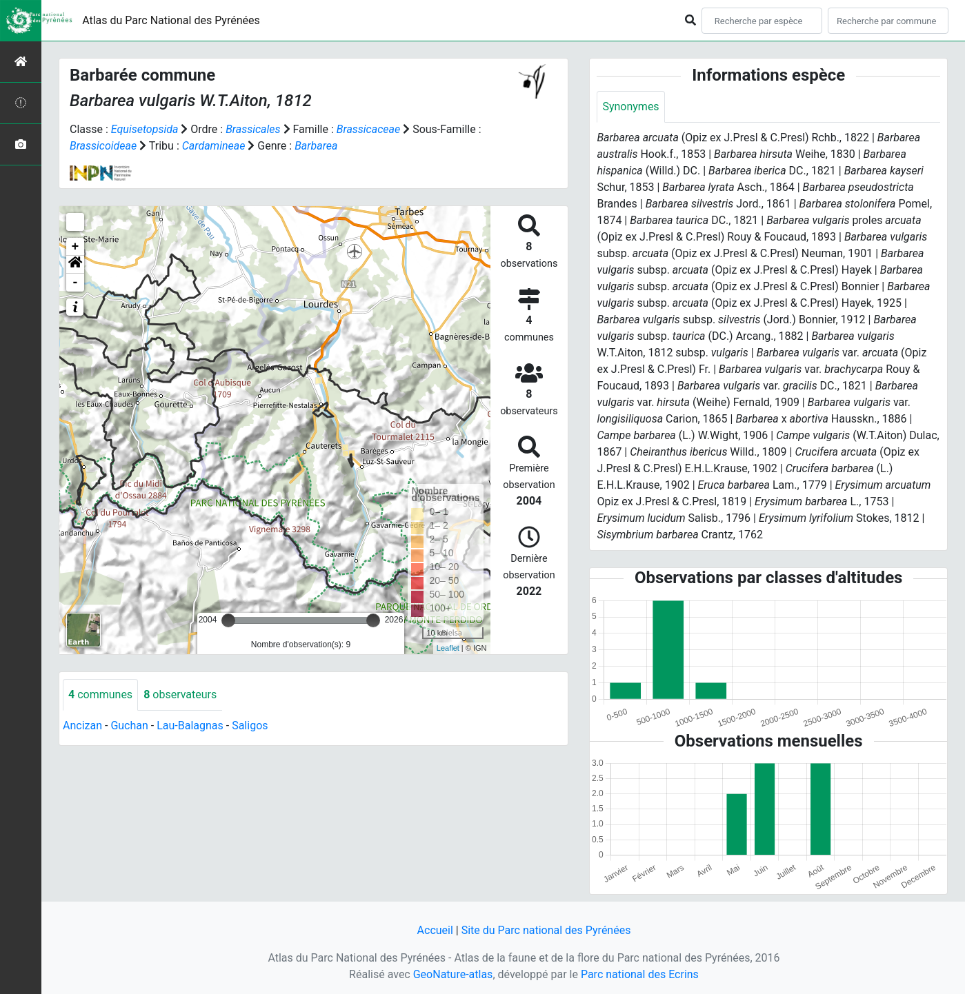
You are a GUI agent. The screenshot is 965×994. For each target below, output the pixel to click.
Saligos (250, 725)
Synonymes (630, 106)
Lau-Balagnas (190, 725)
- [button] (75, 282)
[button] (75, 265)
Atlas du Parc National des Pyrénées (171, 20)
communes (100, 694)
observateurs (180, 694)
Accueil (435, 930)
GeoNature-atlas (453, 974)
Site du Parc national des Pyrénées (546, 930)
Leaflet (448, 648)
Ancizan (82, 725)
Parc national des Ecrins (640, 974)
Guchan (129, 725)
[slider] (228, 620)
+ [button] (75, 247)
